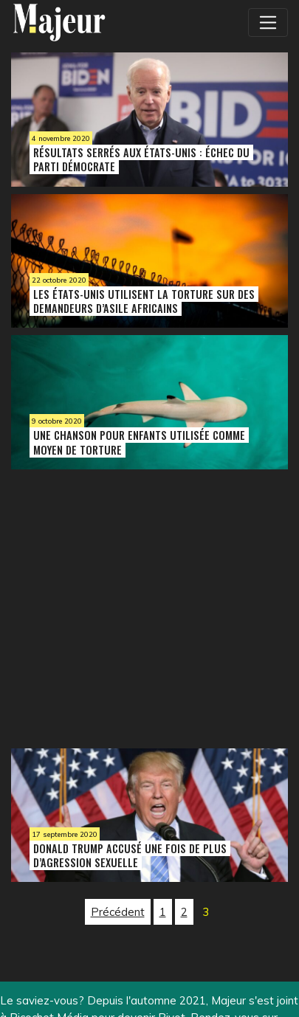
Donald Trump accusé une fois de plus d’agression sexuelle (130, 855)
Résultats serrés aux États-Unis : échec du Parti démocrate (141, 159)
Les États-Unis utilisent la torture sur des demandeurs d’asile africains (144, 301)
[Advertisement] (118, 605)
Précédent (118, 912)
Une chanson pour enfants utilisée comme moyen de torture (139, 442)
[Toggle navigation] (268, 22)
